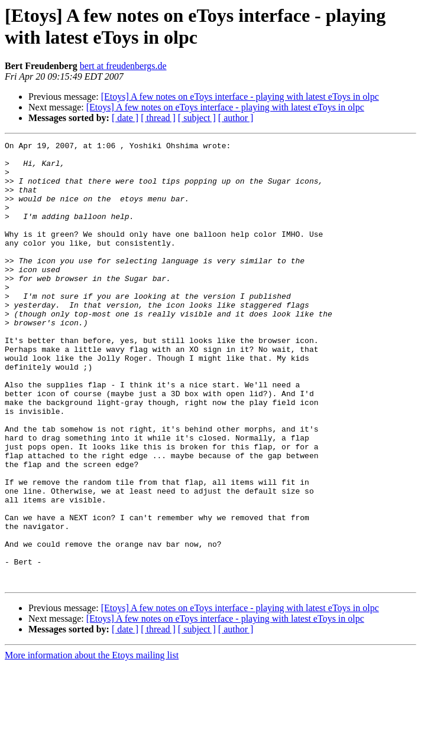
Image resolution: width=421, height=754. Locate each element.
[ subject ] (197, 118)
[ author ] (236, 118)
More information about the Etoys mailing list (92, 744)
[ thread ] (158, 118)
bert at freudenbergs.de (123, 66)
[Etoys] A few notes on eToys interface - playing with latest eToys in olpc (240, 97)
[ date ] (125, 118)
